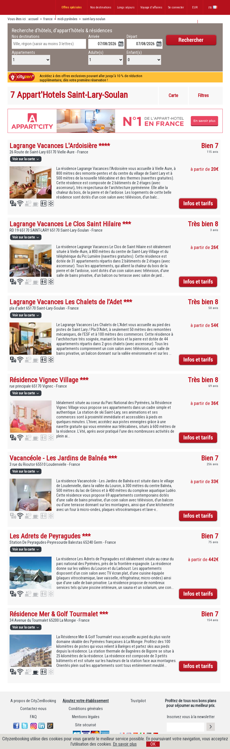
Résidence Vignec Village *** (49, 380)
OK (152, 744)
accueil (33, 19)
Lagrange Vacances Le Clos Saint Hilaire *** (70, 224)
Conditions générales (86, 708)
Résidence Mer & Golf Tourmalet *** (59, 614)
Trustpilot (138, 701)
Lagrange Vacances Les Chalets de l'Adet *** (71, 302)
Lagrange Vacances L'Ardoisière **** (60, 146)
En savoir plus (125, 744)
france (47, 19)
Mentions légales (85, 717)
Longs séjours (125, 7)
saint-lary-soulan (93, 19)
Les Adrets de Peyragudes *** (50, 536)
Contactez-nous (33, 708)
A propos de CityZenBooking (33, 701)
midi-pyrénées (67, 19)
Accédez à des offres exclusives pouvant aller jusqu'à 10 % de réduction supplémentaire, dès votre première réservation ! (91, 78)
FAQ (33, 717)
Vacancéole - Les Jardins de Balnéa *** (63, 458)
